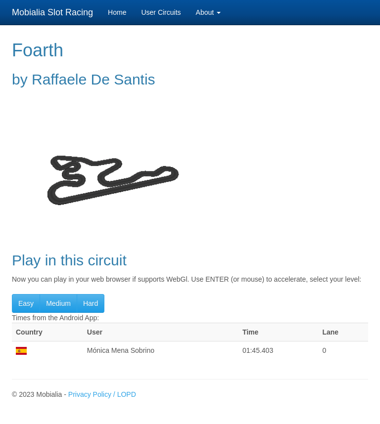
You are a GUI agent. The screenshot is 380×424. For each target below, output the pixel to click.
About (208, 12)
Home (117, 12)
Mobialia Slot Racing (52, 12)
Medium (58, 303)
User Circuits (161, 12)
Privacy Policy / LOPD (102, 394)
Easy (26, 303)
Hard (90, 303)
